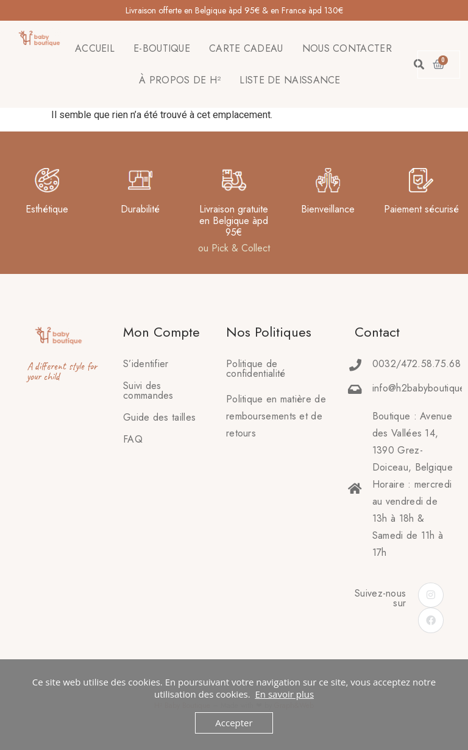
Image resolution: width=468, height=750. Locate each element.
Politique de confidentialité (256, 368)
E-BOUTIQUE (161, 48)
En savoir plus (284, 694)
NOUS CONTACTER (347, 48)
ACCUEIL (95, 48)
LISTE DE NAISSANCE (289, 80)
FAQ (133, 439)
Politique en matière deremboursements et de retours (276, 416)
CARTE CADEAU (246, 48)
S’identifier (146, 364)
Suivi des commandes (148, 390)
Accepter (233, 723)
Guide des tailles (159, 417)
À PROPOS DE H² (180, 80)
